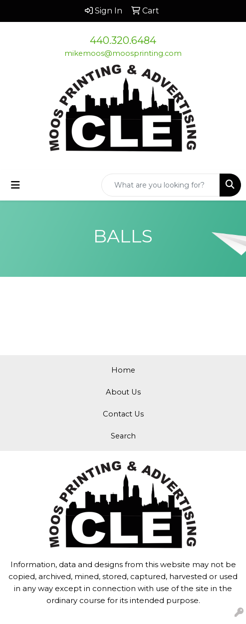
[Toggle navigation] (15, 185)
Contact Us (123, 414)
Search (123, 435)
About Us (123, 392)
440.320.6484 (123, 40)
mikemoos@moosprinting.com (123, 53)
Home (123, 370)
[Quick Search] (160, 185)
